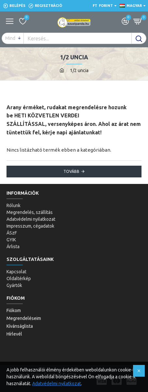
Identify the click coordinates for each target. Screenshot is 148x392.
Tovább (71, 171)
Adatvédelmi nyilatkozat (56, 383)
